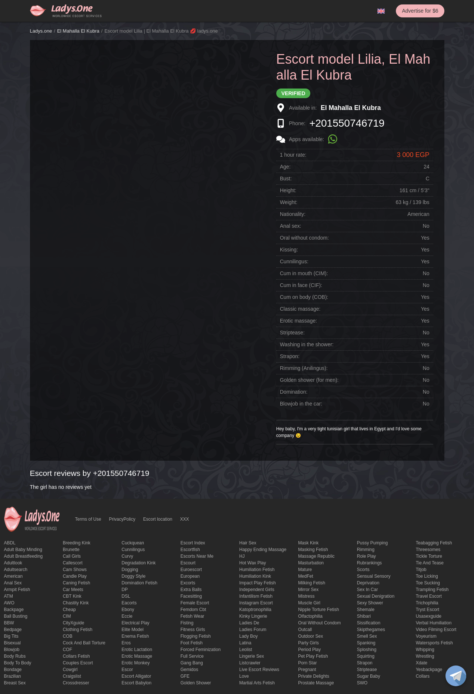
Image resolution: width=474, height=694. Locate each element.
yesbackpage (429, 669)
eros (126, 642)
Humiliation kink (255, 576)
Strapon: (290, 356)
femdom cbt (193, 609)
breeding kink (76, 542)
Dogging (129, 569)
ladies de (249, 622)
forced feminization (200, 649)
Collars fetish (76, 656)
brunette (71, 549)
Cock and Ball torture (84, 642)
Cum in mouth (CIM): (304, 273)
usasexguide (428, 616)
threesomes (428, 549)
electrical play (135, 622)
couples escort (78, 662)
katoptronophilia (255, 609)
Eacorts (129, 602)
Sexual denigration (375, 596)
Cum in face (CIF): (301, 285)
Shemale (365, 609)
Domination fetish (139, 582)
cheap (69, 609)
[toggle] (455, 675)
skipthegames (371, 629)
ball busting (15, 616)
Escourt (188, 562)
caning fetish (76, 582)
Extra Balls (190, 589)
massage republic (316, 556)
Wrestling (425, 656)
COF (67, 649)
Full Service (192, 656)
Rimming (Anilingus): (304, 368)
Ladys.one (41, 31)
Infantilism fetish (256, 596)
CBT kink (72, 596)
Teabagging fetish (434, 542)
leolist (245, 649)
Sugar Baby (368, 676)
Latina (245, 642)
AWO (9, 602)
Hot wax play (252, 562)
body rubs (15, 656)
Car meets (73, 589)
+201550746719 (346, 123)
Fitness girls (192, 629)
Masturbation (311, 562)
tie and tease (430, 562)
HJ (242, 556)
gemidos (189, 669)
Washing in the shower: (307, 344)
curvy (127, 556)
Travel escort (429, 596)
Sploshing (367, 649)
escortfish (190, 549)
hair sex (247, 542)
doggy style (133, 576)
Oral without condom (319, 622)
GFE (185, 676)
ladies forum (252, 629)
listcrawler (249, 662)
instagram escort (256, 602)
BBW (9, 622)
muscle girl (309, 602)
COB (67, 636)
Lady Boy (248, 636)
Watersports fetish (434, 642)
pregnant (307, 669)
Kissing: (289, 250)
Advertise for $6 (420, 11)
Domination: (294, 392)
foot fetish (191, 642)
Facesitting (191, 596)
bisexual (12, 642)
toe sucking (428, 582)
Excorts (187, 582)
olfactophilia (310, 616)
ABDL (10, 542)
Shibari (364, 616)
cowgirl (70, 669)
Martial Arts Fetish (257, 682)
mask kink (308, 542)
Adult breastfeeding (23, 556)
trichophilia (427, 602)
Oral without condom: (304, 238)
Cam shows (75, 569)
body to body (17, 662)
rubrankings (369, 562)
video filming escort (436, 629)
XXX (184, 519)
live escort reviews (259, 669)
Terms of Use (88, 519)
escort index (192, 542)
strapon (365, 662)
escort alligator (136, 676)
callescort (72, 562)
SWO (362, 682)
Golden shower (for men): (309, 380)
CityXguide (73, 622)
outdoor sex (310, 636)
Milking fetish (311, 582)
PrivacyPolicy (122, 519)
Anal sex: (290, 226)
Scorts (363, 569)
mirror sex (308, 589)
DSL (125, 596)
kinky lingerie (253, 616)
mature (305, 569)
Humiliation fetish (256, 569)
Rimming (365, 549)
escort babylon (136, 682)
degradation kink (138, 562)
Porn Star (307, 662)
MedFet (305, 576)
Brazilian (12, 676)
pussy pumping (372, 542)
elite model (132, 629)
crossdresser (76, 682)
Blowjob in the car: (301, 404)
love (244, 676)
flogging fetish (195, 636)
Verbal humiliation (434, 622)
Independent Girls (256, 589)
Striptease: (292, 333)
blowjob (12, 649)
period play (309, 649)
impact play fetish (257, 582)
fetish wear (192, 616)
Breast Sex (15, 682)
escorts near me (196, 556)
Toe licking (427, 576)
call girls (72, 556)
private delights (313, 676)
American (13, 576)
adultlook (13, 562)
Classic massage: (300, 309)
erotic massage (136, 656)
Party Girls (308, 642)
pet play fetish (313, 656)
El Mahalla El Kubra (78, 31)
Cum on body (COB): (304, 297)
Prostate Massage (316, 682)
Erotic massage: (298, 321)
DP (124, 589)
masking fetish (313, 549)
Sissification (368, 622)
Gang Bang (191, 662)
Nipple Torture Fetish (318, 609)
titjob (421, 569)
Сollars (423, 676)
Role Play (366, 556)
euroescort (191, 569)
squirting (365, 656)
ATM (8, 596)
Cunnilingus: (294, 261)
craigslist (72, 676)
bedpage (13, 629)
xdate (421, 662)
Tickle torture (429, 556)
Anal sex (13, 582)
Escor (127, 669)
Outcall (305, 629)
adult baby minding (23, 549)
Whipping (425, 649)
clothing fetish (77, 629)
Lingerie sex (251, 656)
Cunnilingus (133, 549)
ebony (127, 609)
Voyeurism (426, 636)
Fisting (186, 622)
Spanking (366, 642)
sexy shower (370, 602)
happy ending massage (262, 549)
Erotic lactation (136, 649)
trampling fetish (432, 589)
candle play (75, 576)
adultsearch (15, 569)
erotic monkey (135, 662)
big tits (11, 636)
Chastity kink (76, 602)
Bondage (13, 669)
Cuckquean (132, 542)
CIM (67, 616)
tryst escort (428, 609)
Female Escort (194, 602)
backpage (14, 609)
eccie (126, 616)
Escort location (158, 519)
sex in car (367, 589)
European (190, 576)
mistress (306, 596)
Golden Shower (195, 682)
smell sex (367, 636)
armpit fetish (17, 589)
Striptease (367, 669)
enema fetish (135, 636)
